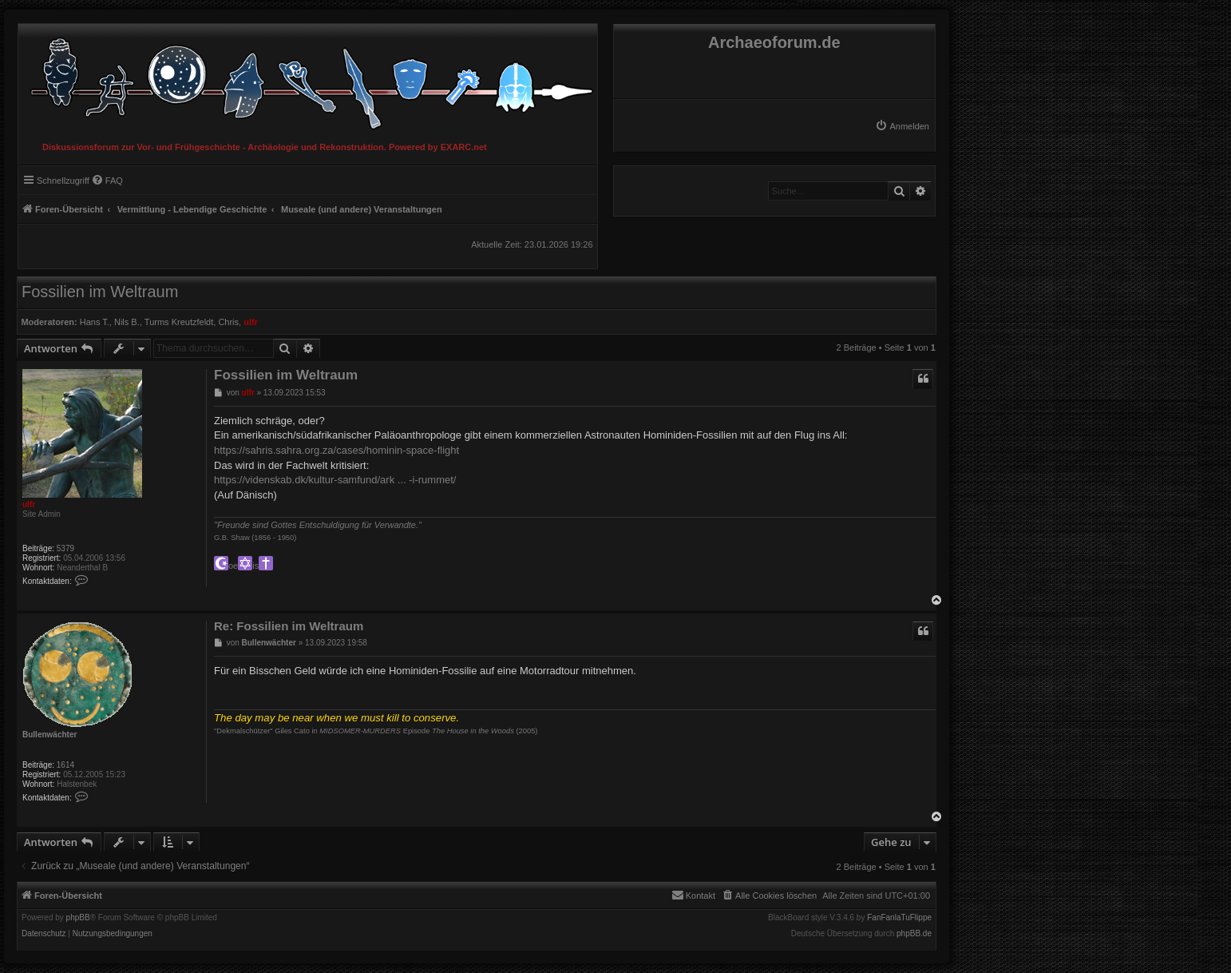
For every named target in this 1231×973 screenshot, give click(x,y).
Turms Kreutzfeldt (178, 322)
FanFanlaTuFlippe (899, 918)
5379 (65, 548)
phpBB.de (914, 934)
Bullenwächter (49, 734)
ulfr (250, 322)
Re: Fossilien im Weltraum (288, 626)
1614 (65, 765)
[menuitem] (902, 126)
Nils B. (127, 322)
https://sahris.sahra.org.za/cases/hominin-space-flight (336, 450)
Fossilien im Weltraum (100, 291)
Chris (228, 322)
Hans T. (94, 322)
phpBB (78, 918)
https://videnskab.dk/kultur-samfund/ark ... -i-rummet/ (335, 480)
